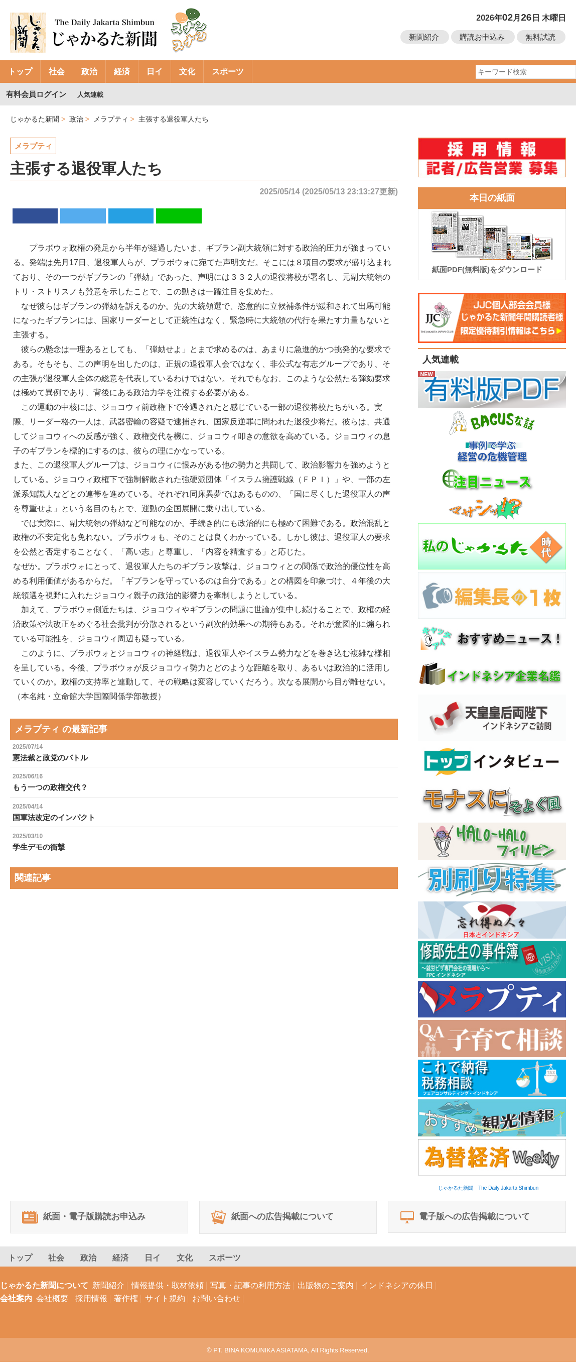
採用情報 (91, 1307)
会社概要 (52, 1307)
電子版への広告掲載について (474, 1222)
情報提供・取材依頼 (167, 1294)
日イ (155, 71)
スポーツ (228, 71)
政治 (89, 71)
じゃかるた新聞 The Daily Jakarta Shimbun (488, 1188)
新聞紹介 (424, 37)
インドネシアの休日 (397, 1294)
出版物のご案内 (326, 1294)
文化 (187, 71)
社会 (57, 71)
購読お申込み (482, 37)
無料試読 (540, 37)
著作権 (126, 1307)
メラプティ (35, 146)
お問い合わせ (216, 1307)
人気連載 (93, 94)
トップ (20, 71)
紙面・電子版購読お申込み (93, 1221)
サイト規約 (165, 1307)
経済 (122, 71)
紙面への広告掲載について (282, 1222)
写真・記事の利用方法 (250, 1294)
